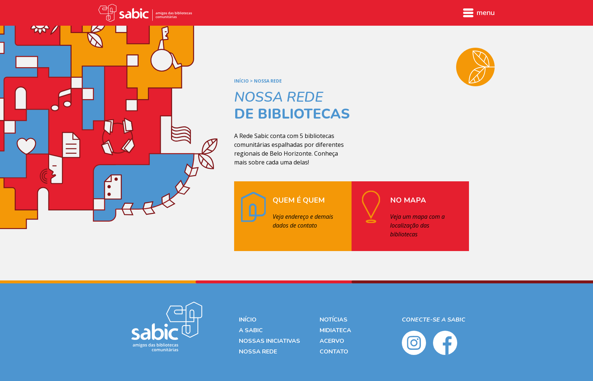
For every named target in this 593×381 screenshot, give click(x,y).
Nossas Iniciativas (269, 341)
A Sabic (251, 330)
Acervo (332, 341)
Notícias (334, 320)
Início (241, 81)
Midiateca (335, 330)
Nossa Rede (258, 352)
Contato (334, 352)
